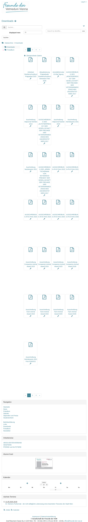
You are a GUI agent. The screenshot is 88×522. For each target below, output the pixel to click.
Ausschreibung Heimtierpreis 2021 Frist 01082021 (30, 359)
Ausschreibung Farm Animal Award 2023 (31, 312)
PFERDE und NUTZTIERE (12, 447)
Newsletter (6, 431)
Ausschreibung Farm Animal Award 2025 (58, 312)
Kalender (15, 510)
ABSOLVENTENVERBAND (12, 443)
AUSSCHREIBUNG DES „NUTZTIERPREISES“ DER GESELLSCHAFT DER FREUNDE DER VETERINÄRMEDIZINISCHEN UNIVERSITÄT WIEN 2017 (44, 130)
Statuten (6, 413)
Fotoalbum (9, 50)
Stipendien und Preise (10, 415)
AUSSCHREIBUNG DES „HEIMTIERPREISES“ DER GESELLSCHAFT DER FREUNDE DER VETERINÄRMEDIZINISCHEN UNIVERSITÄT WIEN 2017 (72, 83)
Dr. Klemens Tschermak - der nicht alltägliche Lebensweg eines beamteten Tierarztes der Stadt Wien (39, 504)
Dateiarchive (9, 43)
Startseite (6, 407)
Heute (44, 482)
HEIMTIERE (7, 445)
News (5, 409)
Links (5, 424)
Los (83, 31)
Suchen (5, 37)
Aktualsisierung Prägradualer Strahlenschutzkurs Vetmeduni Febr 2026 (44, 76)
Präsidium (6, 411)
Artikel (7, 510)
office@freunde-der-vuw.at (73, 521)
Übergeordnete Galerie (33, 55)
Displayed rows (14, 33)
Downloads (8, 21)
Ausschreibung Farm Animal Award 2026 (72, 312)
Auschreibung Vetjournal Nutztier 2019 (58, 122)
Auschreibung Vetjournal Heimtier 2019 (30, 122)
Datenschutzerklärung (48, 516)
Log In (84, 2)
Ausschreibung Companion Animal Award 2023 (30, 264)
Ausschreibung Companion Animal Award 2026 (72, 264)
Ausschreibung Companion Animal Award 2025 (58, 264)
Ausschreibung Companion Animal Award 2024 (44, 264)
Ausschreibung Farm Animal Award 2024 (45, 312)
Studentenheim (8, 418)
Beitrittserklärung (9, 422)
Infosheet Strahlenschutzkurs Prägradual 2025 (30, 74)
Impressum (36, 516)
